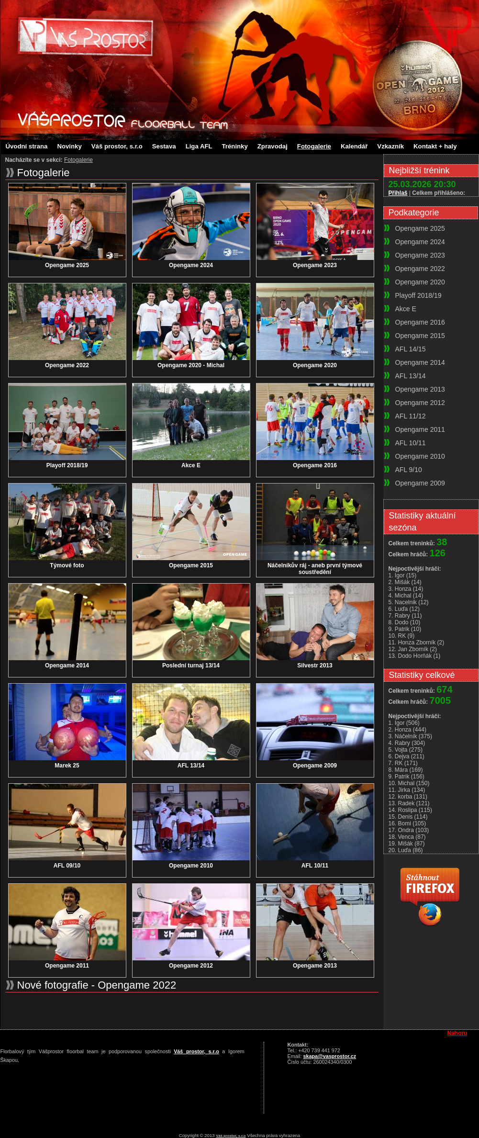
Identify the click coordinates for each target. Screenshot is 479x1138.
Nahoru (457, 1033)
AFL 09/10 (67, 865)
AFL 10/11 (314, 865)
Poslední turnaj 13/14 (191, 665)
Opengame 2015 (191, 565)
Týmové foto (67, 565)
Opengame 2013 (315, 965)
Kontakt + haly (435, 146)
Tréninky (235, 146)
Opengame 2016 (315, 465)
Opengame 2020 (315, 365)
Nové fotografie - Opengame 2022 (97, 985)
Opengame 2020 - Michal (190, 365)
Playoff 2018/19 (67, 465)
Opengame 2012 (191, 965)
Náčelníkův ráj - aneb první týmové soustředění (314, 568)
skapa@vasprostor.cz (329, 1056)
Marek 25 (67, 765)
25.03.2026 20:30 (422, 184)
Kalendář (354, 146)
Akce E (191, 465)
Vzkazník (390, 146)
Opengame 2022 (67, 365)
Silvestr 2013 (314, 665)
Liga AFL (199, 146)
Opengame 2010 (191, 865)
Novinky (69, 146)
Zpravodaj (272, 146)
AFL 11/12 (410, 416)
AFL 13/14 (191, 765)
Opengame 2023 (315, 265)
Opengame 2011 (67, 965)
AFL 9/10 (408, 469)
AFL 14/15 (410, 349)
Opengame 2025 (67, 265)
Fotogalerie (314, 146)
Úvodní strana (27, 146)
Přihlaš (398, 193)
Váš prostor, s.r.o (117, 146)
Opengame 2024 (191, 265)
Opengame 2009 (315, 765)
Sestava (164, 146)
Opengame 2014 (67, 665)
